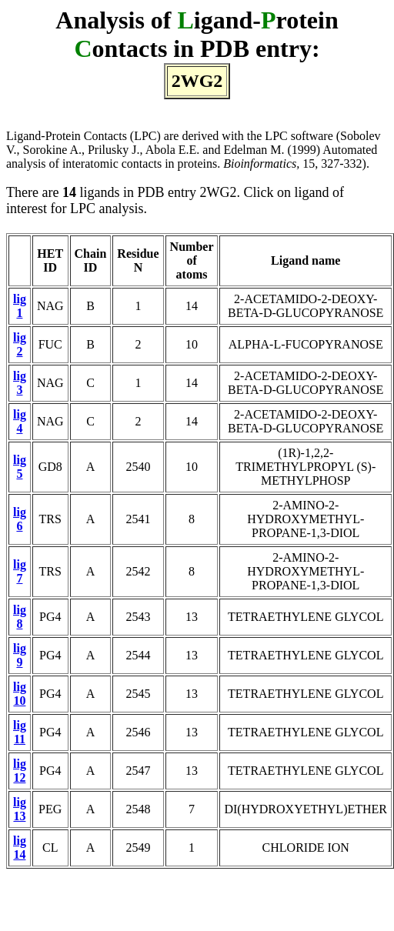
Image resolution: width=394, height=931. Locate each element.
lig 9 (19, 655)
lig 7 (19, 571)
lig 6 (19, 519)
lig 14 (19, 847)
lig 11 (19, 732)
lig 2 (19, 344)
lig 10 (19, 693)
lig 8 (19, 616)
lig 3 (19, 382)
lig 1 (19, 305)
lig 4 (19, 421)
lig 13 (19, 809)
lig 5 (19, 466)
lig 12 (19, 770)
